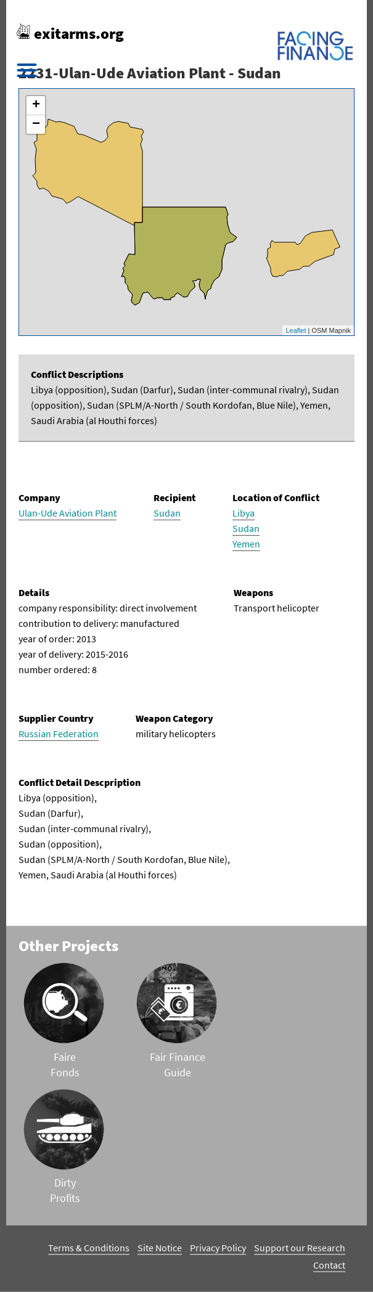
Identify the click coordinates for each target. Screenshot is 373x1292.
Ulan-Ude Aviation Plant (67, 513)
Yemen (246, 544)
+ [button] (36, 105)
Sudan (167, 513)
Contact (329, 1265)
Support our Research (299, 1247)
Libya (243, 513)
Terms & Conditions (88, 1247)
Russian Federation (58, 733)
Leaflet (295, 330)
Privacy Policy (218, 1247)
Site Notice (159, 1247)
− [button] (36, 124)
